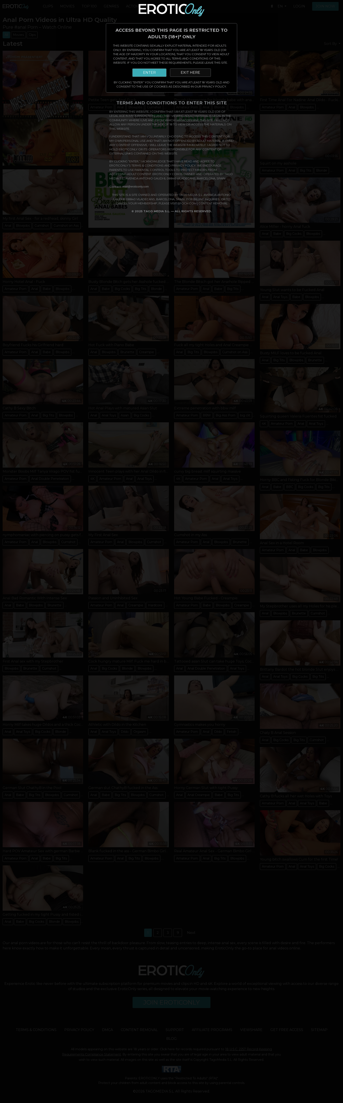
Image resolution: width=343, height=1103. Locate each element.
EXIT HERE (190, 72)
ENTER (149, 72)
